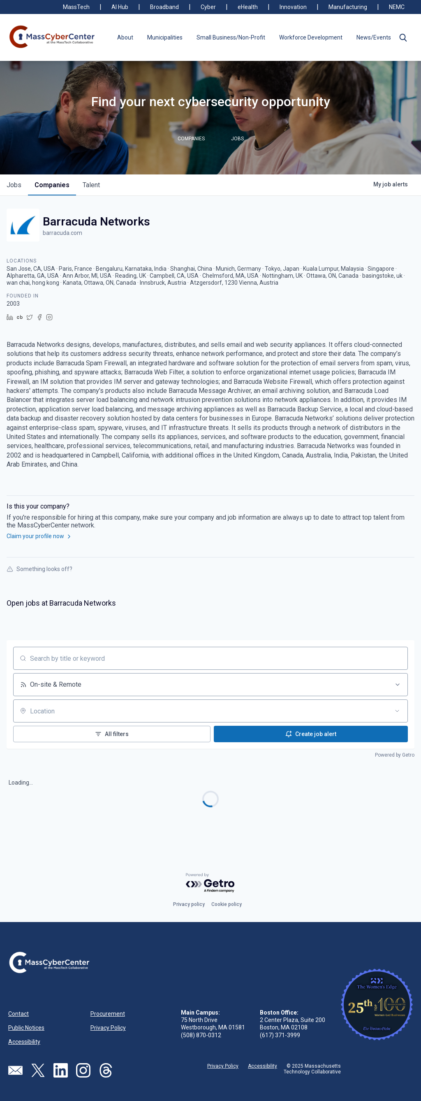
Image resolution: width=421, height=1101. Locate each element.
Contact (18, 1013)
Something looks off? (39, 569)
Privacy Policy (108, 1027)
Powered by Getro (394, 755)
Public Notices (26, 1027)
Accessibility (24, 1041)
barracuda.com (62, 233)
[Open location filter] (397, 711)
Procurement (107, 1013)
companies (52, 185)
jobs (14, 185)
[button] (403, 37)
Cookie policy (226, 904)
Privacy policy (189, 904)
